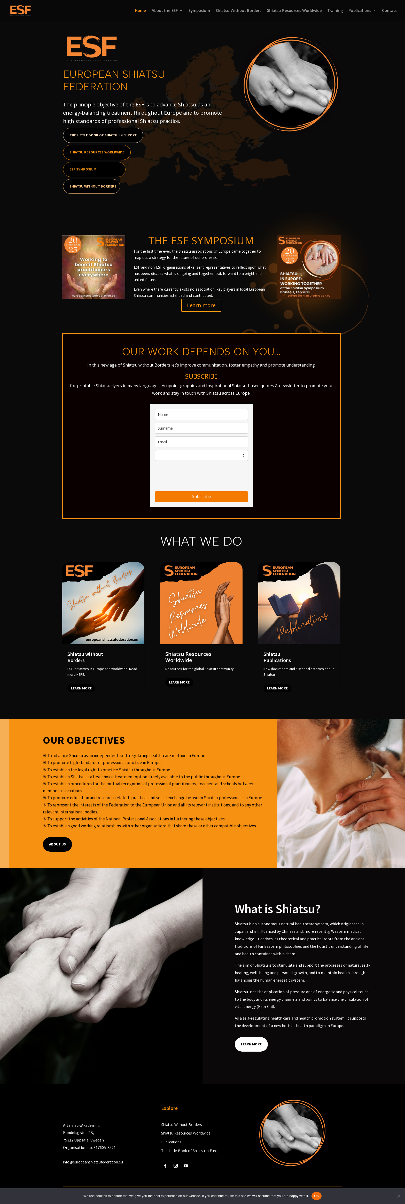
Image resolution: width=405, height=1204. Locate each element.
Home (140, 11)
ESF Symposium (82, 169)
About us (57, 844)
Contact (389, 11)
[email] (201, 441)
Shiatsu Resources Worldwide (294, 11)
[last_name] (201, 428)
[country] (201, 455)
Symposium (199, 11)
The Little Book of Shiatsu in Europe (103, 135)
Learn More (251, 1044)
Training (335, 11)
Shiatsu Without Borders (238, 11)
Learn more (201, 305)
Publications (359, 11)
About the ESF (165, 11)
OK (316, 1196)
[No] (398, 1196)
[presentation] (194, 476)
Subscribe (201, 496)
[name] (201, 414)
